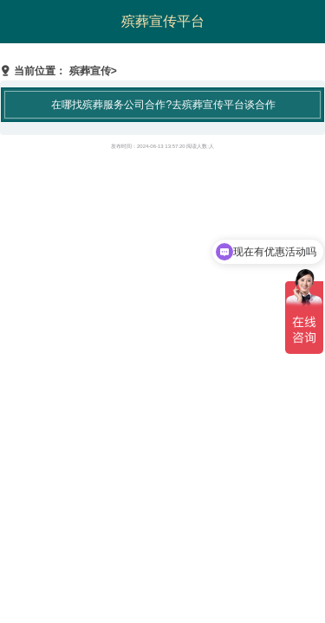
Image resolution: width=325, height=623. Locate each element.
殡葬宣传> (93, 71)
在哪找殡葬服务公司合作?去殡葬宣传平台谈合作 (163, 105)
